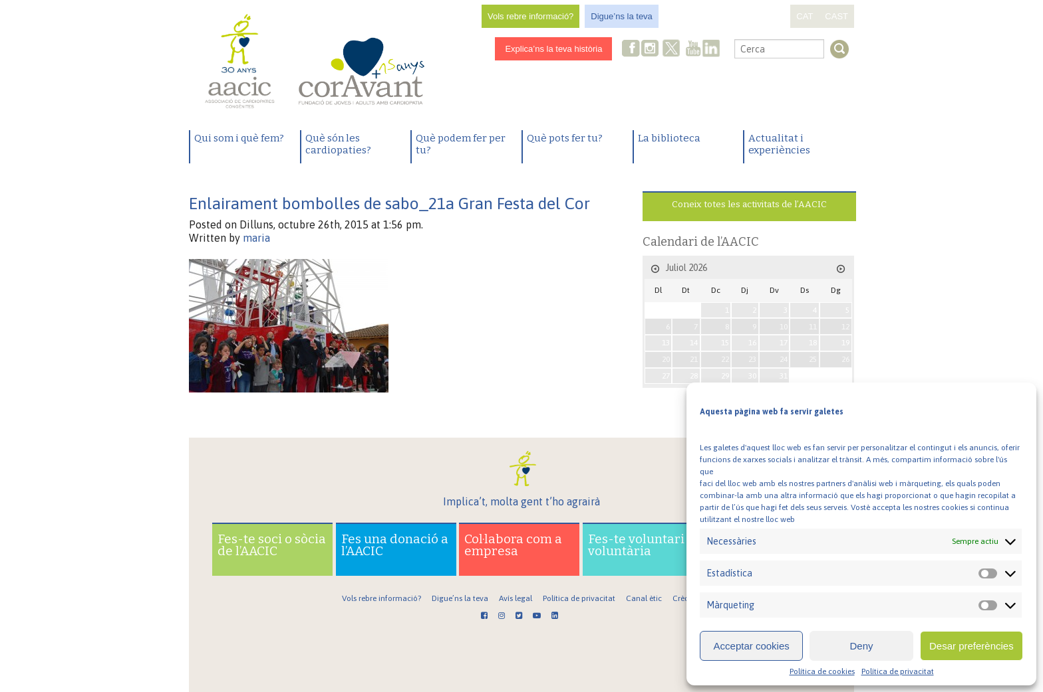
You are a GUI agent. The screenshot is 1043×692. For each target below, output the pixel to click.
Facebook (631, 49)
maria (256, 238)
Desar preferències (971, 645)
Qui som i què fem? (239, 138)
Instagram (651, 49)
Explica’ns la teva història (553, 49)
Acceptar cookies (752, 645)
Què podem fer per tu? (461, 144)
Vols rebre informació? (530, 16)
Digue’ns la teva (622, 16)
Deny (861, 645)
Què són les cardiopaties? (338, 144)
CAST (836, 16)
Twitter (671, 50)
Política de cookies (822, 671)
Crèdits (684, 598)
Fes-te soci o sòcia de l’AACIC (272, 545)
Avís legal (515, 598)
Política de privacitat (897, 671)
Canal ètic (644, 598)
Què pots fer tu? (565, 138)
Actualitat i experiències (779, 144)
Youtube (693, 49)
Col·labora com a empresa (513, 545)
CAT (804, 16)
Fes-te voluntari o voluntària (641, 545)
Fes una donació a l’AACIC (394, 545)
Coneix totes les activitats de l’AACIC (749, 204)
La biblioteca (669, 138)
